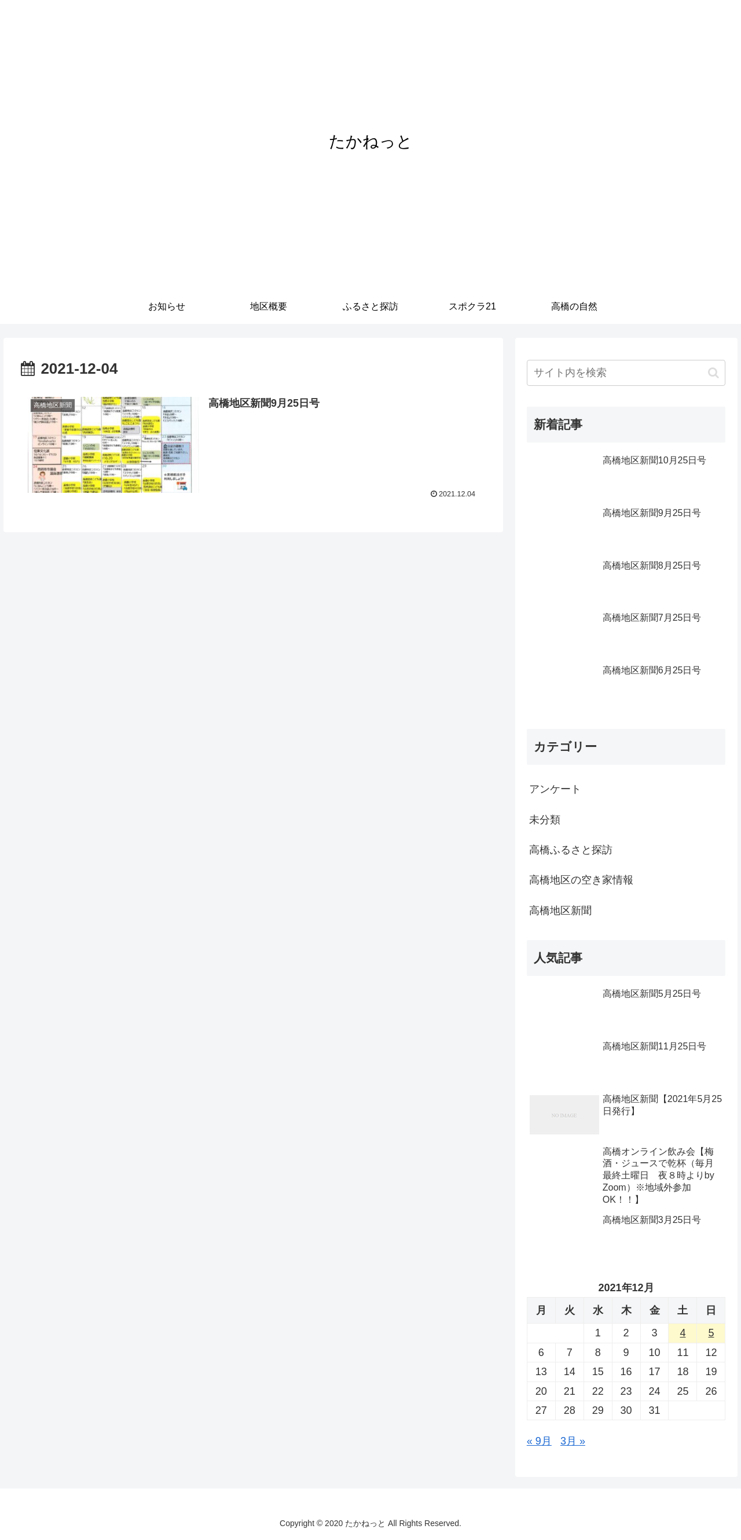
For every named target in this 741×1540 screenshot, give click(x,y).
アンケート (555, 789)
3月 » (572, 1441)
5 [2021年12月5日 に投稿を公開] (711, 1333)
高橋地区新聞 (560, 910)
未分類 (544, 820)
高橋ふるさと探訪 (570, 850)
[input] (626, 373)
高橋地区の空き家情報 (581, 880)
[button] (713, 373)
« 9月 (539, 1441)
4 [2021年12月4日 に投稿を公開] (682, 1333)
